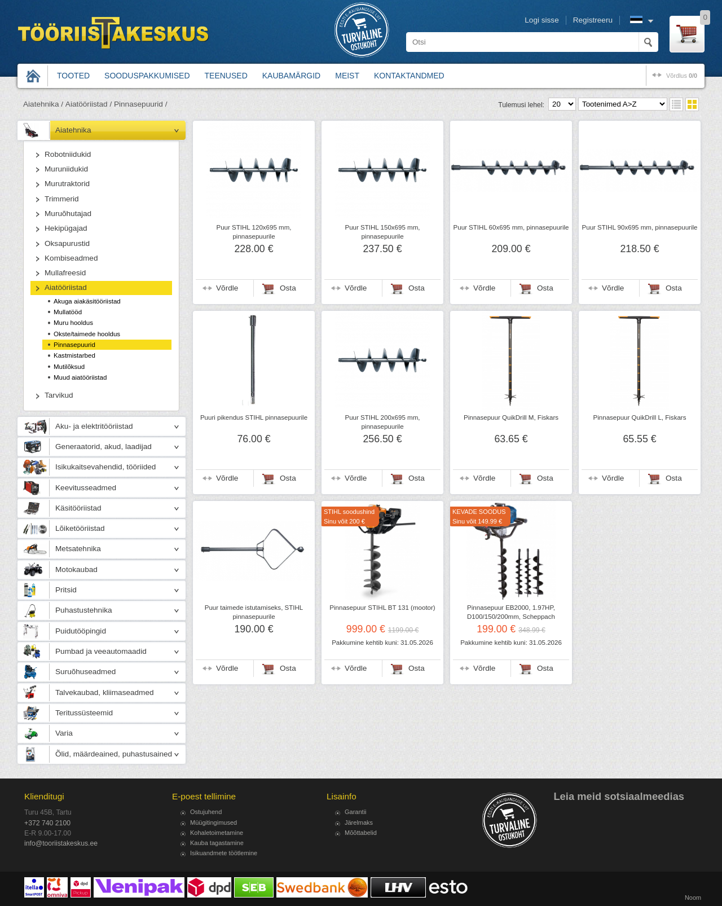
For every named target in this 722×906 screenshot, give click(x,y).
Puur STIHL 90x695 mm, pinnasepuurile (640, 227)
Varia (64, 733)
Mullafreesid (65, 273)
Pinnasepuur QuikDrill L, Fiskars (639, 417)
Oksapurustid (67, 243)
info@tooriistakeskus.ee (61, 843)
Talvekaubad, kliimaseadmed (104, 692)
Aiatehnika (73, 130)
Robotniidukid (68, 154)
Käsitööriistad (78, 508)
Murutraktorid (67, 183)
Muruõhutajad (68, 213)
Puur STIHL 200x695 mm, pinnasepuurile (382, 422)
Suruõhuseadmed (85, 671)
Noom (693, 897)
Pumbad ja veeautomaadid (101, 651)
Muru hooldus (73, 322)
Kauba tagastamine (217, 842)
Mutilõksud (69, 366)
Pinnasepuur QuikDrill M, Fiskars (511, 417)
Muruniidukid (66, 169)
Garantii (356, 811)
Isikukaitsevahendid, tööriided (105, 467)
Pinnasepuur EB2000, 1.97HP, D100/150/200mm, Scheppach (511, 612)
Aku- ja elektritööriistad (94, 426)
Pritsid (66, 590)
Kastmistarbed (74, 355)
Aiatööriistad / (88, 104)
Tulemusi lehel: (521, 105)
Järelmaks (359, 822)
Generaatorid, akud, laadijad (103, 446)
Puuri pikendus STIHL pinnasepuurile (253, 417)
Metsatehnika (78, 548)
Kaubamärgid (291, 75)
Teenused (226, 75)
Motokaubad (76, 569)
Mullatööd (68, 312)
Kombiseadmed (71, 258)
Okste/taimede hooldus (87, 334)
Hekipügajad (66, 228)
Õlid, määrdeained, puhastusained (113, 754)
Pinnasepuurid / (140, 104)
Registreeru (593, 20)
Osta (288, 288)
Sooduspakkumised (147, 75)
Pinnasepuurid (74, 344)
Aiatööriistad (66, 287)
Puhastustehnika (83, 610)
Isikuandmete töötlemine (223, 853)
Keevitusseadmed (85, 487)
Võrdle (227, 288)
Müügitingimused (213, 822)
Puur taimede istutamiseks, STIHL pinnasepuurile (254, 612)
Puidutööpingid (80, 631)
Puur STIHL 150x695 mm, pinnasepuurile (382, 232)
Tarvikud (59, 395)
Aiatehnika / (43, 104)
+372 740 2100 (47, 823)
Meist (347, 75)
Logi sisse (541, 20)
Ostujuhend (206, 811)
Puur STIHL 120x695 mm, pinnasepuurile (253, 232)
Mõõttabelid (361, 832)
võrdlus (681, 75)
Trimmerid (62, 199)
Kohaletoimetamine (216, 832)
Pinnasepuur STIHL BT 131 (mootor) (382, 607)
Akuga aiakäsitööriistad (87, 301)
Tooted (73, 75)
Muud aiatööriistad (80, 377)
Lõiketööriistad (80, 528)
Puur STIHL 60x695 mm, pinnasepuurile (511, 227)
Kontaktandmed (409, 75)
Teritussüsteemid (84, 713)
